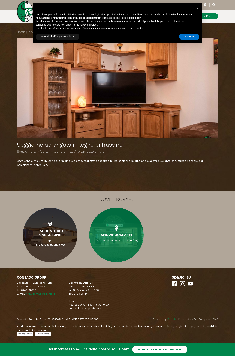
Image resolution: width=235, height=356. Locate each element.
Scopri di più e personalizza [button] (57, 36)
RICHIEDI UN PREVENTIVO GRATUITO (159, 349)
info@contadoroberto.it (40, 293)
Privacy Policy (25, 334)
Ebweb (171, 319)
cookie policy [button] (134, 17)
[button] (197, 8)
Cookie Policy (43, 334)
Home (21, 32)
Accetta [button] (189, 36)
